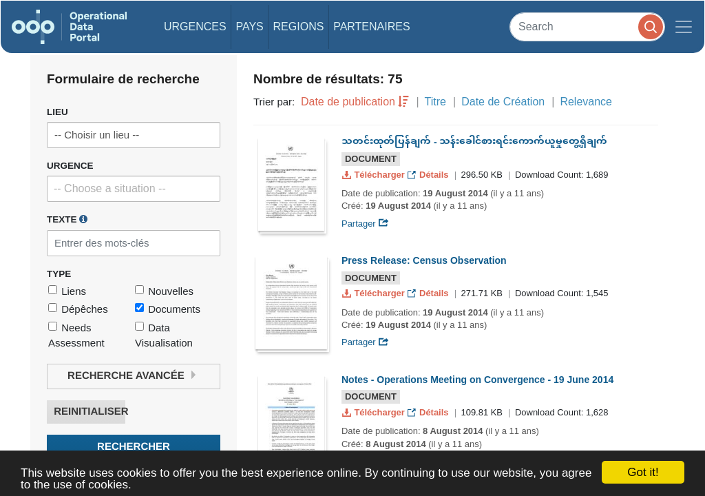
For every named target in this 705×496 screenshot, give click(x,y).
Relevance (586, 101)
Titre (435, 101)
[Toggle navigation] (683, 27)
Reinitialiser (89, 411)
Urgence (70, 166)
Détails (429, 174)
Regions (298, 26)
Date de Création (503, 101)
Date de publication (348, 101)
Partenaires (371, 26)
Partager (365, 223)
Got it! (642, 472)
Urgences (195, 26)
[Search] (587, 26)
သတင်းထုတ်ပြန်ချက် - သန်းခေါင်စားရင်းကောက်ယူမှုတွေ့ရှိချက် (474, 141)
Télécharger (374, 174)
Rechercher (133, 447)
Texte (67, 219)
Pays (249, 26)
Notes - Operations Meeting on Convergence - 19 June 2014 (477, 379)
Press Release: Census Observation (424, 260)
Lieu (57, 112)
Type (59, 274)
